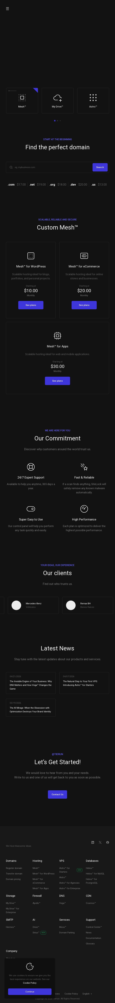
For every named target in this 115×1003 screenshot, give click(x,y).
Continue (29, 991)
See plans (31, 305)
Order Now (19, 76)
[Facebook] (107, 842)
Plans (47, 76)
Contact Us (57, 794)
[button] (54, 120)
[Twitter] (100, 842)
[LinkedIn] (92, 842)
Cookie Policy (29, 983)
